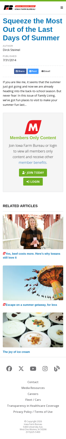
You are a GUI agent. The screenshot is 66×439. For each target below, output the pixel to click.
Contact (33, 382)
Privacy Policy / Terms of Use (33, 412)
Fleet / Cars (33, 400)
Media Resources (33, 388)
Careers (33, 394)
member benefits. (33, 162)
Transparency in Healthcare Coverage (33, 406)
